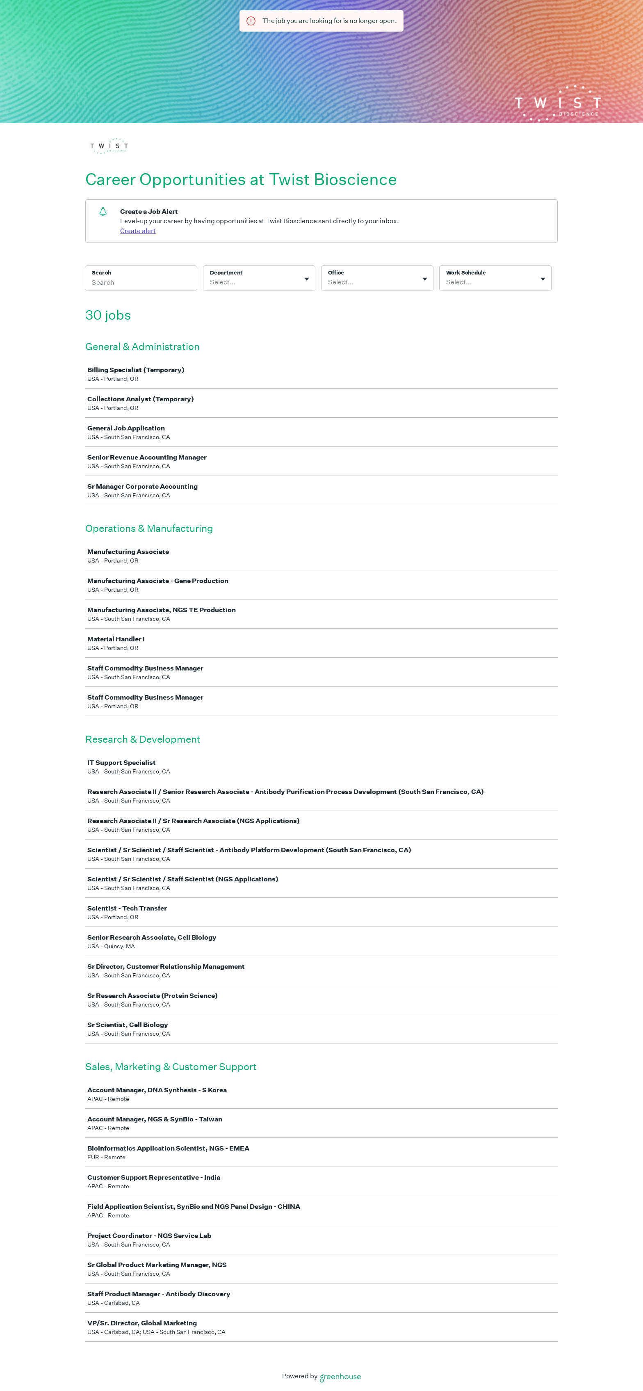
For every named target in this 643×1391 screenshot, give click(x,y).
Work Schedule (466, 272)
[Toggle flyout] (307, 279)
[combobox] (210, 282)
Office (336, 272)
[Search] (141, 284)
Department (226, 272)
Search (101, 272)
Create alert (138, 231)
